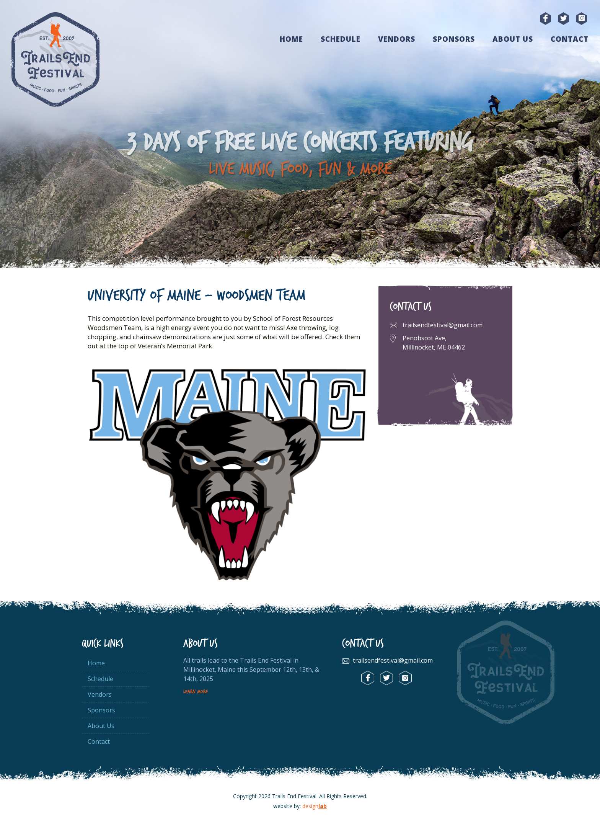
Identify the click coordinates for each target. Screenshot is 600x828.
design (314, 806)
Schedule (340, 39)
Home (291, 39)
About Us (512, 39)
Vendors (396, 39)
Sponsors (454, 39)
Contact (570, 39)
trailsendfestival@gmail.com (443, 325)
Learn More (195, 692)
